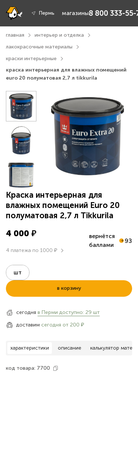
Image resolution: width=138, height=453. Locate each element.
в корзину (69, 288)
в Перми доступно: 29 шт (69, 312)
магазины (75, 13)
